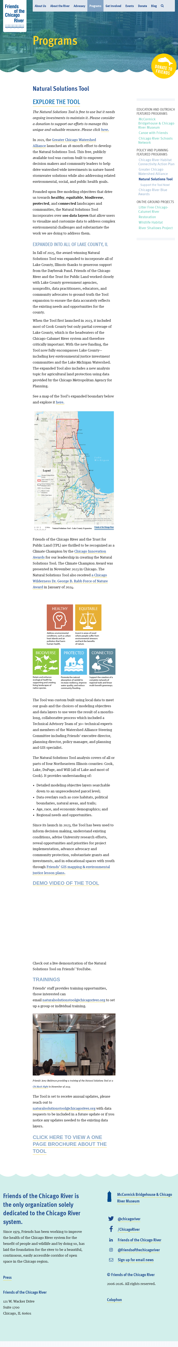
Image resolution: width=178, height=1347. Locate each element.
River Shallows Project (156, 227)
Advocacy (79, 5)
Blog (154, 5)
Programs (95, 5)
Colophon (114, 1299)
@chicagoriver (129, 1218)
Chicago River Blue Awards (152, 191)
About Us (40, 5)
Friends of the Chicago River (139, 1240)
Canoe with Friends (153, 132)
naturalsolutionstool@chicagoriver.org (73, 1000)
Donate (142, 5)
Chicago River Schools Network (155, 140)
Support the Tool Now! (155, 184)
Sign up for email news (136, 1259)
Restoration (147, 216)
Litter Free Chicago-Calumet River (153, 209)
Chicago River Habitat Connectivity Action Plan (156, 161)
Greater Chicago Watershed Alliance (153, 171)
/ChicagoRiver (129, 1229)
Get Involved (113, 5)
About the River (60, 5)
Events (129, 5)
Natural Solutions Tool (156, 179)
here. (105, 130)
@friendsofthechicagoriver (139, 1250)
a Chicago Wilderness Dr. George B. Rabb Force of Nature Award (70, 581)
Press (7, 1277)
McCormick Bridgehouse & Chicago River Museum (156, 123)
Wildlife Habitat (151, 222)
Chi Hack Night (40, 1087)
